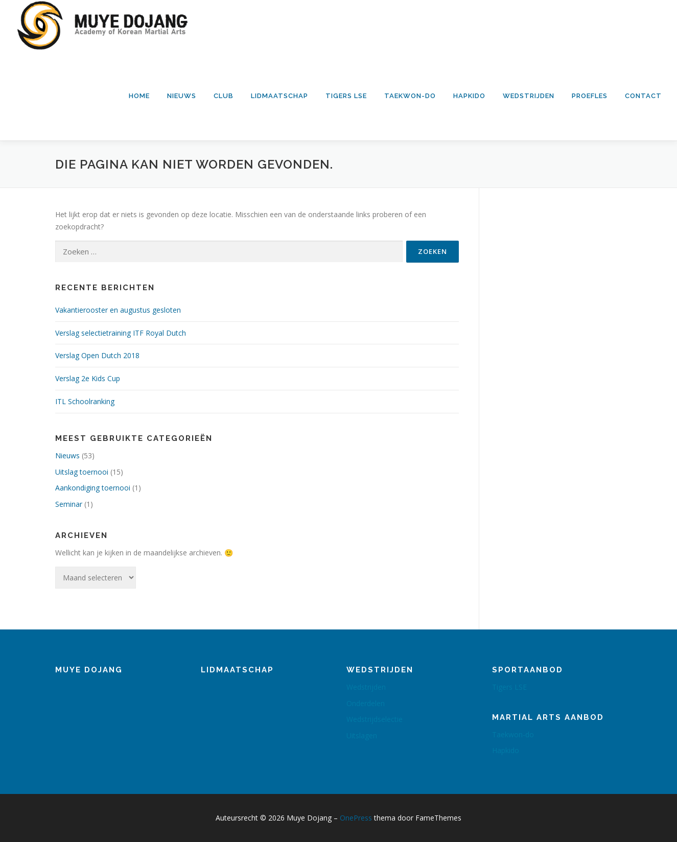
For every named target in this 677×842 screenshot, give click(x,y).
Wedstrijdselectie (374, 719)
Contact (643, 96)
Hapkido (469, 96)
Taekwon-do (410, 96)
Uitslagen (361, 735)
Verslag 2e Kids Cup (87, 378)
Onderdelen (365, 703)
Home (139, 96)
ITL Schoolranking (84, 401)
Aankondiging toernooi (92, 488)
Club (224, 96)
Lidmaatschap (279, 96)
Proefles (590, 96)
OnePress (356, 818)
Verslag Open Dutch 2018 (97, 355)
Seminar (68, 504)
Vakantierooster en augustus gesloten (118, 310)
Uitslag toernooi (81, 472)
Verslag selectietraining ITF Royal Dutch (120, 333)
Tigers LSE (346, 96)
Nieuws (181, 96)
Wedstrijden (528, 96)
